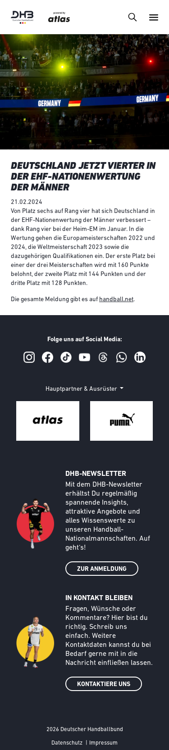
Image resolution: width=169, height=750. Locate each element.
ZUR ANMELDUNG (102, 569)
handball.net (116, 299)
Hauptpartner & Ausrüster (82, 389)
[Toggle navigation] (132, 17)
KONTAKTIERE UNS (103, 684)
